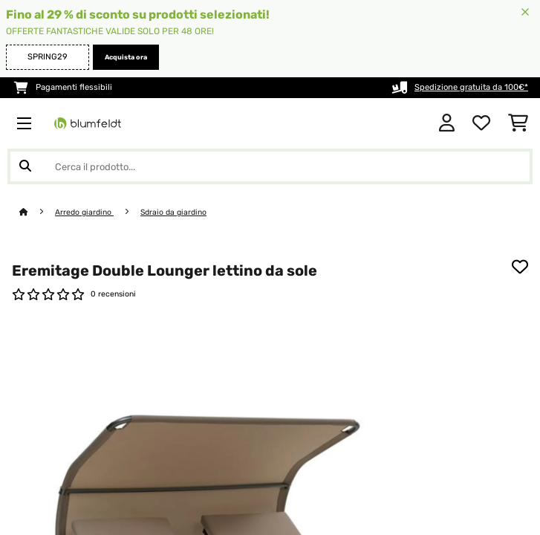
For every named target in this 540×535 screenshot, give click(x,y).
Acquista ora (126, 57)
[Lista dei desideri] (481, 123)
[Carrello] (518, 123)
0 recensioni (113, 294)
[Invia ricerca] (25, 166)
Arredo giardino (84, 212)
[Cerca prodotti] (270, 166)
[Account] (447, 123)
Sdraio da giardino (173, 212)
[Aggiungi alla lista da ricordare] (520, 267)
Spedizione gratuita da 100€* (471, 87)
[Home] (37, 212)
